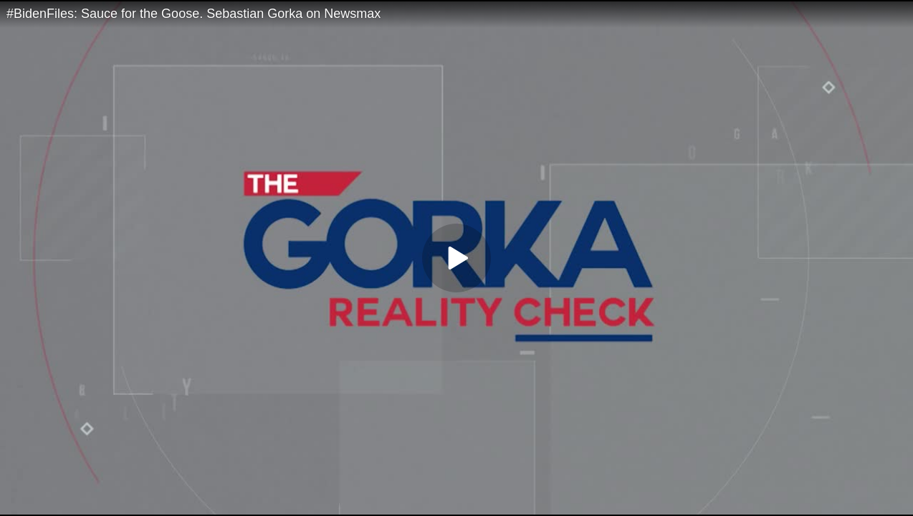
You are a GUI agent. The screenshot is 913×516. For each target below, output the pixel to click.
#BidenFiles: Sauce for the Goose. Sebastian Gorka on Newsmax (193, 13)
